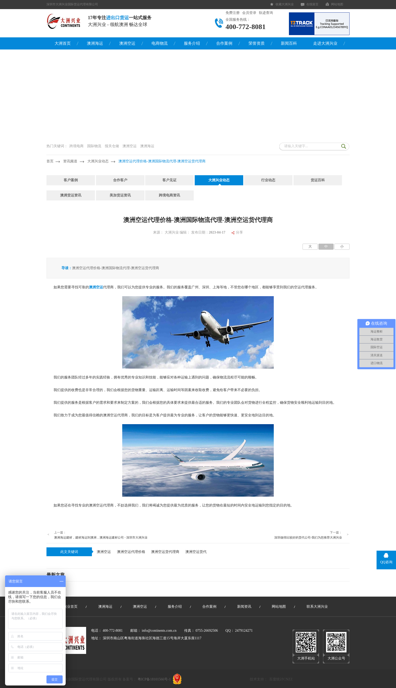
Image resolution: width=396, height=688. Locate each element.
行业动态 (268, 180)
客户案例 (71, 180)
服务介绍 (192, 43)
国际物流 (94, 146)
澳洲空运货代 (196, 552)
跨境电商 (76, 146)
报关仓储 (112, 146)
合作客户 (120, 180)
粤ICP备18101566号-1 (154, 679)
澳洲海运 (95, 43)
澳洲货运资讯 (70, 195)
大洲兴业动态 (98, 161)
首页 (50, 161)
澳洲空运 (127, 43)
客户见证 (169, 180)
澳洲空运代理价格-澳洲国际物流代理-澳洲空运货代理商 (162, 161)
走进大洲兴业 (325, 43)
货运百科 (318, 180)
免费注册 (233, 13)
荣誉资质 (257, 43)
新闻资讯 (244, 606)
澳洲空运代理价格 (131, 552)
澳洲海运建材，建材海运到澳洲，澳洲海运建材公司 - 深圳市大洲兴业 (100, 537)
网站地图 (337, 4)
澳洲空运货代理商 (165, 552)
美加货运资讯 (120, 195)
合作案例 (224, 43)
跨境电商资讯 (169, 195)
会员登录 (249, 13)
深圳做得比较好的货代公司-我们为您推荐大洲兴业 (308, 537)
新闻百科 (289, 43)
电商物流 (160, 43)
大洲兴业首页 (67, 606)
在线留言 (312, 4)
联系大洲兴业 (317, 606)
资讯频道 (70, 161)
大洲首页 (63, 43)
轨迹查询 (266, 13)
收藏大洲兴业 (285, 4)
